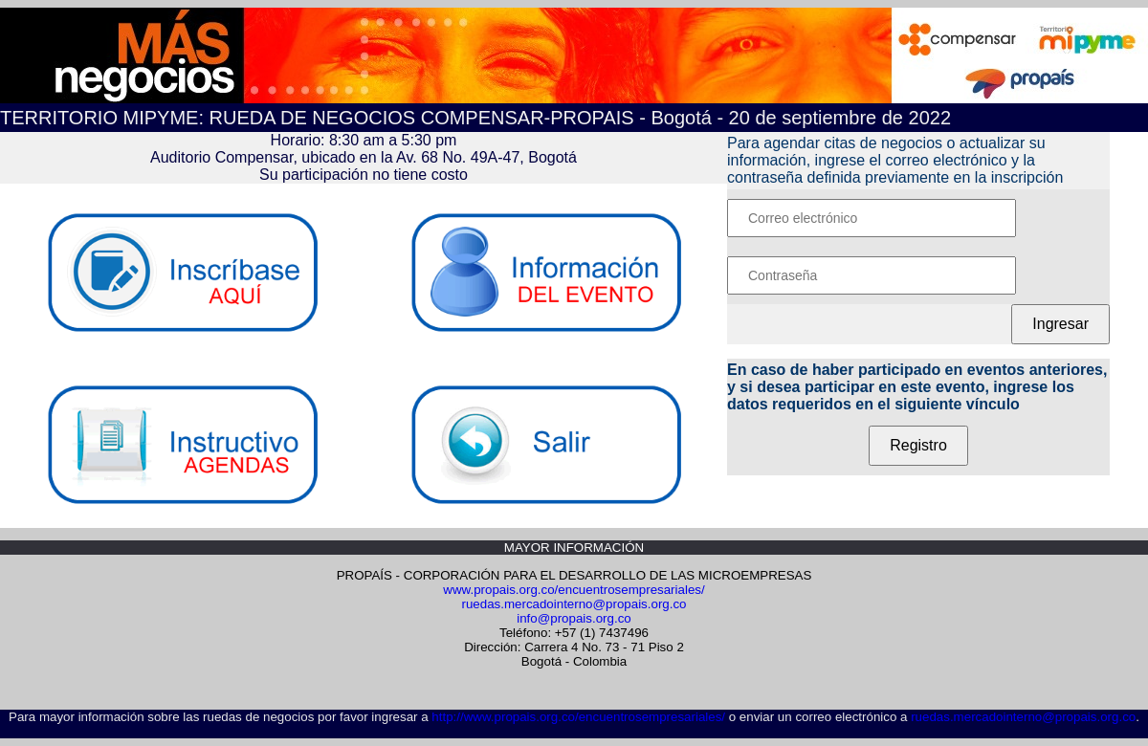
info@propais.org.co (573, 618)
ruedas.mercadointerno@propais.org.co (573, 604)
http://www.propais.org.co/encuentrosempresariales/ (578, 717)
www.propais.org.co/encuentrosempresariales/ (573, 589)
